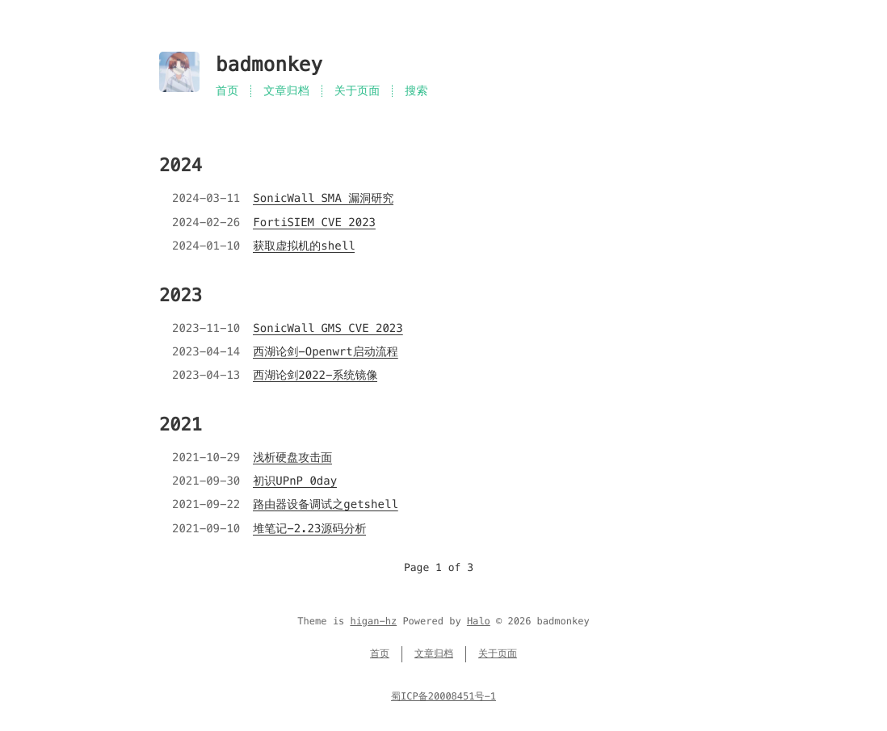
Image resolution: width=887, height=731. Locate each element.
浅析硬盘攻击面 (292, 457)
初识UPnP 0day (295, 480)
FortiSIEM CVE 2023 (314, 222)
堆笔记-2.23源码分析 (309, 528)
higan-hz (373, 621)
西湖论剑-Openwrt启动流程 (325, 351)
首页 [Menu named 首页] (227, 90)
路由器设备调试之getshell (325, 504)
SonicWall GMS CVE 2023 (327, 328)
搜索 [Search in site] (416, 90)
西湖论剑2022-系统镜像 (315, 375)
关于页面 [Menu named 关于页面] (357, 90)
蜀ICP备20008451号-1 (443, 697)
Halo (478, 621)
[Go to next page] (478, 567)
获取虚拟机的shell (304, 245)
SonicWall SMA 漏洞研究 (323, 198)
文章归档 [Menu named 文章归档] (286, 90)
